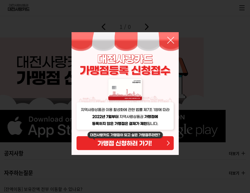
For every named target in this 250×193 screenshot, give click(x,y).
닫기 (171, 40)
